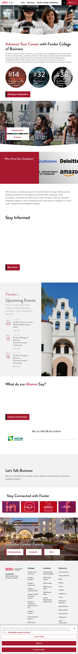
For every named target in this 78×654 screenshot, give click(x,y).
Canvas (61, 586)
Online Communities (63, 622)
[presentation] (31, 568)
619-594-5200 (9, 574)
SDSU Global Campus (47, 578)
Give (23, 2)
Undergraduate (17, 130)
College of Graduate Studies (33, 590)
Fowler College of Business (47, 2)
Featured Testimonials (17, 417)
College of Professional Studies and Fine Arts (33, 605)
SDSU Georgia (47, 583)
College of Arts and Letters (32, 573)
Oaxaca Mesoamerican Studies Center (47, 600)
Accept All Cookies (39, 650)
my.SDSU (61, 590)
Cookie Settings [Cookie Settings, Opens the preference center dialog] (39, 637)
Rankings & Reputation (18, 94)
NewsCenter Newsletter (62, 602)
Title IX (61, 597)
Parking (61, 583)
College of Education (31, 578)
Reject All (39, 643)
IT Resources (62, 617)
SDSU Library (31, 622)
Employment (62, 593)
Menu (72, 2)
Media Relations (63, 606)
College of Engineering (31, 584)
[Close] (74, 628)
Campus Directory (64, 576)
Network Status (63, 610)
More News (13, 267)
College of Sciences (31, 612)
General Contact (63, 572)
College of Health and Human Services (33, 596)
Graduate (17, 137)
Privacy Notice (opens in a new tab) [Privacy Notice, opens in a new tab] (19, 632)
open (64, 2)
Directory (30, 2)
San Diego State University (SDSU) (48, 573)
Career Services (63, 613)
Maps (60, 579)
